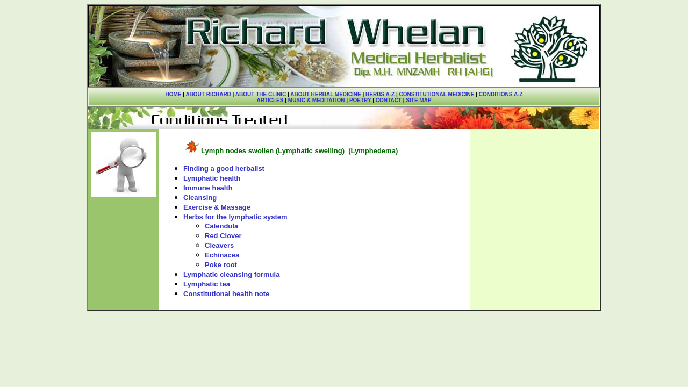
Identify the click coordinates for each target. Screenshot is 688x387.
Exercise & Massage (216, 207)
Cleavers (219, 245)
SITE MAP (418, 100)
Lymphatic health (211, 178)
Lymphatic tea (206, 284)
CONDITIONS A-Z (501, 94)
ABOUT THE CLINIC (260, 94)
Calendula (221, 226)
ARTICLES (269, 100)
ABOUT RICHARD (208, 94)
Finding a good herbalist (223, 168)
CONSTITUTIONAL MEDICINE (437, 94)
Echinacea (222, 255)
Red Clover (223, 236)
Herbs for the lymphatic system (235, 217)
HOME (173, 94)
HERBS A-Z (380, 94)
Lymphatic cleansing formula (231, 274)
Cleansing (200, 198)
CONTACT (389, 100)
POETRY (359, 100)
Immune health (208, 188)
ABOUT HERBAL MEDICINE (325, 94)
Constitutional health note (226, 294)
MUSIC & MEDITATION (316, 100)
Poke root (221, 265)
